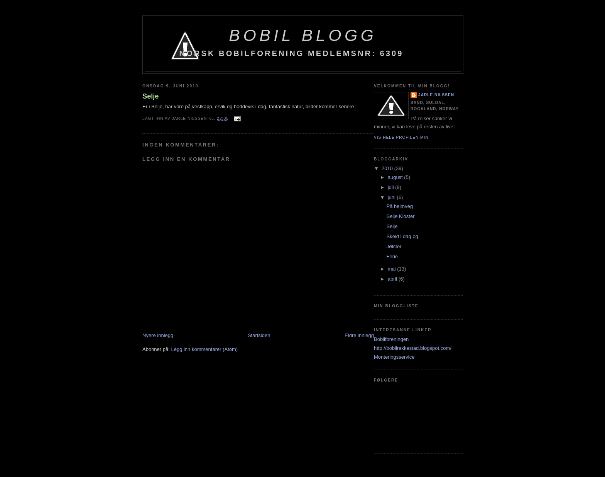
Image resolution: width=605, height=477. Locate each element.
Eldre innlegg (359, 335)
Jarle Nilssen (436, 95)
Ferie (392, 256)
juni (392, 197)
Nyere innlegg (157, 335)
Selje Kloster (400, 216)
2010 (388, 168)
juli (391, 187)
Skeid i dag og (402, 236)
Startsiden (259, 335)
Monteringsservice (394, 357)
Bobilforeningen (391, 339)
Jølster (393, 246)
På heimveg (399, 206)
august (396, 177)
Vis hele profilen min (401, 137)
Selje (150, 96)
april (393, 279)
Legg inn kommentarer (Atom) (204, 349)
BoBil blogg (303, 35)
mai (392, 269)
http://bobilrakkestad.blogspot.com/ (412, 348)
